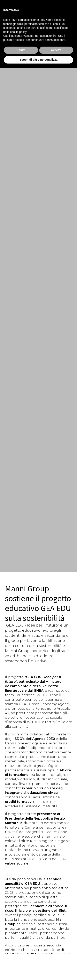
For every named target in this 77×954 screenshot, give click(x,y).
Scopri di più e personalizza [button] (38, 59)
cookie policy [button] (18, 32)
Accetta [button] (56, 50)
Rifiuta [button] (20, 50)
